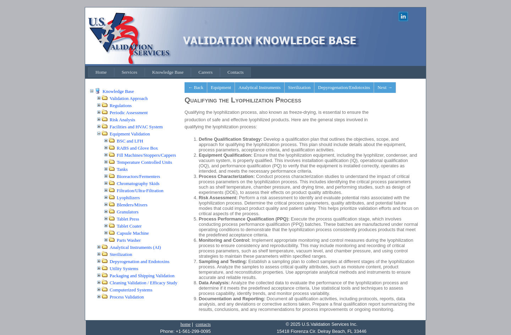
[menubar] (169, 72)
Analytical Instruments (259, 87)
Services (129, 72)
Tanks (122, 169)
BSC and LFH (130, 141)
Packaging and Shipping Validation (142, 275)
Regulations (121, 105)
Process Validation (127, 297)
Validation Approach (129, 98)
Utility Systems (124, 268)
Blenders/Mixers (132, 204)
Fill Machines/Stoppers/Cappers (146, 155)
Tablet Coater (129, 226)
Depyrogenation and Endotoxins (139, 261)
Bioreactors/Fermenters (138, 176)
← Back (195, 87)
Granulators (127, 211)
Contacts (235, 72)
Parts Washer (129, 240)
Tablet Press (128, 219)
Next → (385, 87)
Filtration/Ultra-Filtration (140, 190)
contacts (203, 324)
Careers (205, 72)
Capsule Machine (133, 233)
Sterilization (121, 254)
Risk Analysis (122, 119)
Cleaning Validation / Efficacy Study (143, 282)
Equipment (221, 87)
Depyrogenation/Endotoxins (344, 87)
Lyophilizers (128, 197)
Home (101, 72)
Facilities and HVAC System (136, 126)
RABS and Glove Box (137, 148)
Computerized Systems (131, 289)
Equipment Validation (130, 133)
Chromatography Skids (138, 183)
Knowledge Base (167, 72)
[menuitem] (101, 72)
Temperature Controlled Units (144, 162)
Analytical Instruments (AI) (135, 247)
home (185, 324)
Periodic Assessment (129, 112)
